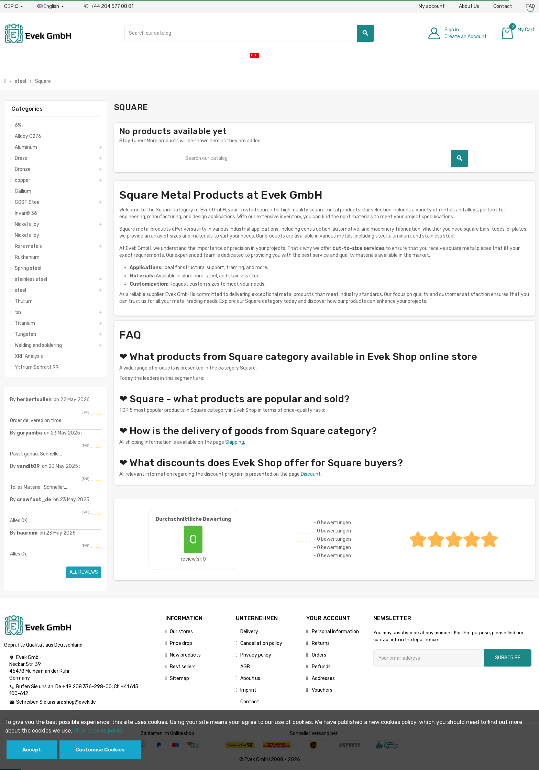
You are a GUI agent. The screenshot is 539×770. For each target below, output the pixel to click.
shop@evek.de (80, 702)
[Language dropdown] (51, 6)
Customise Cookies (100, 750)
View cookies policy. (99, 730)
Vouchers (321, 690)
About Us (469, 6)
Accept (31, 750)
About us (250, 678)
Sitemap (179, 678)
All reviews (83, 572)
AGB (245, 667)
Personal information (335, 632)
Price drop (181, 643)
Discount (311, 474)
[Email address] (428, 658)
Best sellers (183, 667)
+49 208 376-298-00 (87, 687)
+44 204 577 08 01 (108, 6)
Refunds (321, 667)
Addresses (323, 678)
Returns (320, 643)
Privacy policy (255, 655)
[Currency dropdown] (13, 6)
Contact (502, 6)
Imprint (248, 690)
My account (432, 6)
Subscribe (507, 658)
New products (185, 655)
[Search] (249, 33)
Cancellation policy (261, 643)
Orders (318, 655)
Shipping (234, 442)
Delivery (249, 632)
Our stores (181, 632)
